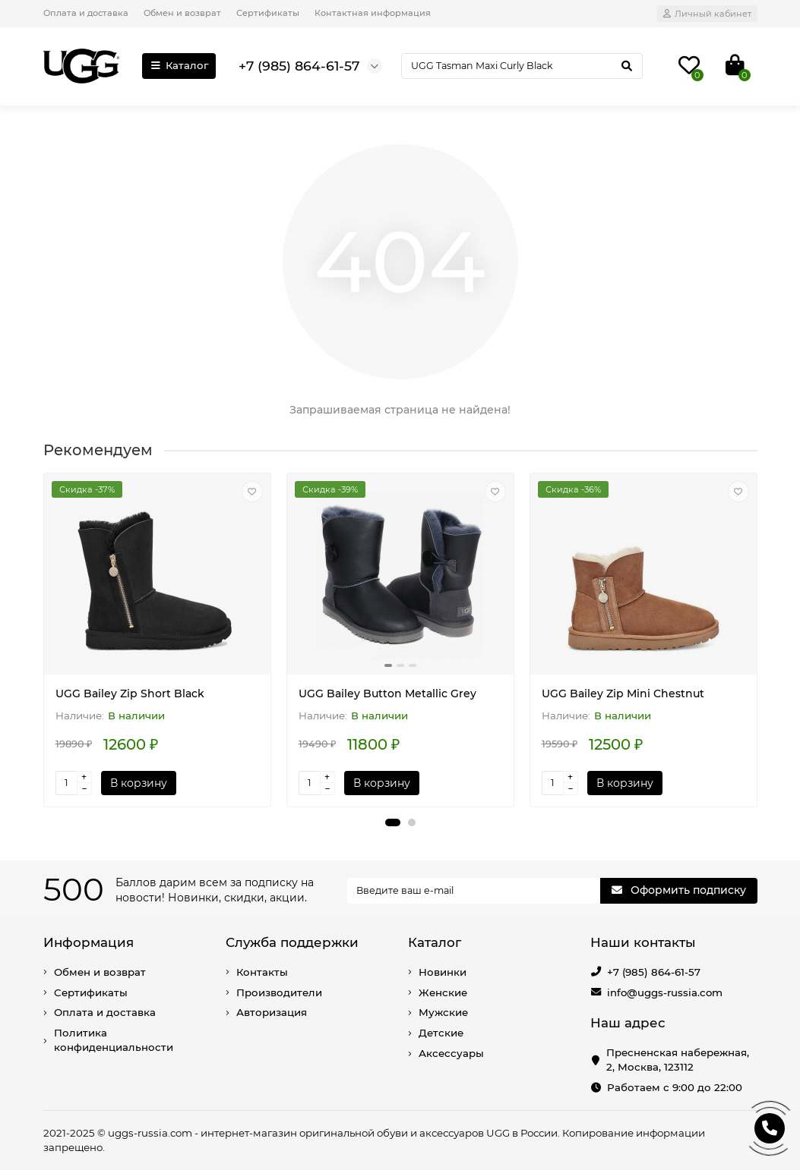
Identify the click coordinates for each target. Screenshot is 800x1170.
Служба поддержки (292, 942)
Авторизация (271, 1012)
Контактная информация (373, 13)
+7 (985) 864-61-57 (653, 972)
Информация (88, 942)
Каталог (179, 65)
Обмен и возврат (182, 13)
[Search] (521, 66)
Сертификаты (267, 13)
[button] (392, 822)
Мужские (443, 1012)
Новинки (442, 972)
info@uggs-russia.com (665, 992)
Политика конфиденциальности (113, 1040)
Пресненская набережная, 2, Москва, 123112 (677, 1059)
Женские (443, 992)
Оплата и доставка (85, 13)
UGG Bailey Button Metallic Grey (387, 693)
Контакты (262, 972)
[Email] (473, 891)
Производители (279, 992)
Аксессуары (451, 1053)
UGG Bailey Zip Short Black (129, 693)
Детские (441, 1033)
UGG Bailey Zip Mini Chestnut (623, 693)
